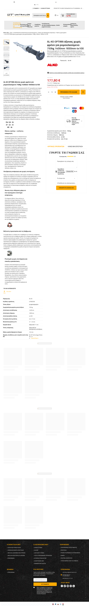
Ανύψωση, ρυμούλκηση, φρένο (74, 25)
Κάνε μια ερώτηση (75, 146)
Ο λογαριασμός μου (40, 545)
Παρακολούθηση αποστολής (16, 550)
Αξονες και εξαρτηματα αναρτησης (46, 32)
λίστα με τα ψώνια (39, 552)
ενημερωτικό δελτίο (40, 563)
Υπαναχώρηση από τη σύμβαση (69, 560)
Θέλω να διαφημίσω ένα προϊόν (16, 552)
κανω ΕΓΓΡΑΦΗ (45, 8)
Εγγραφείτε (45, 584)
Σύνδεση (36, 8)
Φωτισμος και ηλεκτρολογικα (24, 25)
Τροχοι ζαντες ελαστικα (29, 25)
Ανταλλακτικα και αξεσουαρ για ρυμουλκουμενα (17, 25)
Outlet (58, 25)
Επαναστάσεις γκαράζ (67, 25)
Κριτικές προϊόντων (56, 146)
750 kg (69, 72)
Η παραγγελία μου (14, 545)
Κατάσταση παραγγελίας (14, 547)
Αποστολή (63, 550)
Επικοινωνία (11, 558)
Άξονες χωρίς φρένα (61, 32)
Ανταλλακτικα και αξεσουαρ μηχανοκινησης (46, 25)
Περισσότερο (34, 338)
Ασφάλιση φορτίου (37, 25)
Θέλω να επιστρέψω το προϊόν (16, 555)
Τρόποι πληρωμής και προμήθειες (70, 552)
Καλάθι (36, 550)
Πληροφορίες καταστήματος (69, 547)
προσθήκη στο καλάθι (68, 105)
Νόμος (63, 555)
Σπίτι (11, 32)
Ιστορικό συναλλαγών (40, 558)
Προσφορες (52, 25)
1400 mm (63, 74)
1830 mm (61, 76)
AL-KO (69, 60)
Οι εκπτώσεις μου (39, 560)
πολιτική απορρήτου (66, 558)
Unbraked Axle (7, 292)
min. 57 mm (64, 80)
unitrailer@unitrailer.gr (64, 2)
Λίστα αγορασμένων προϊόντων (43, 555)
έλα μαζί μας (38, 569)
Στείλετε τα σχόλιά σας (66, 188)
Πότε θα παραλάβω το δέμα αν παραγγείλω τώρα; (76, 134)
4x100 (62, 78)
